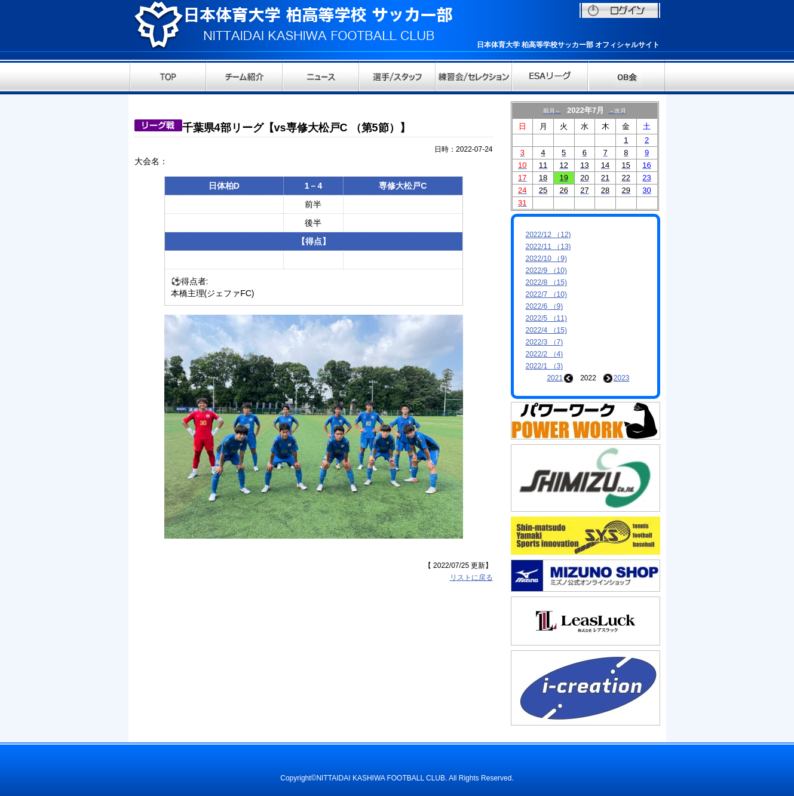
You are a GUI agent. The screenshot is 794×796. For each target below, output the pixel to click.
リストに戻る (471, 577)
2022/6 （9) (544, 306)
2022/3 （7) (544, 342)
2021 (555, 378)
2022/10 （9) (546, 258)
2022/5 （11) (546, 318)
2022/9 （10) (546, 270)
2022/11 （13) (548, 246)
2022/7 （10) (546, 294)
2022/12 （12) (548, 234)
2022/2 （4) (544, 354)
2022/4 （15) (546, 330)
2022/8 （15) (546, 282)
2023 (622, 378)
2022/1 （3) (544, 366)
